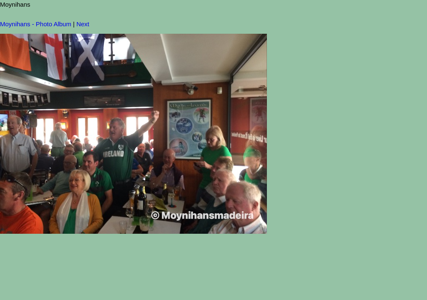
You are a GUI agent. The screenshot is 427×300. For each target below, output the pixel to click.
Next (82, 24)
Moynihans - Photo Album (35, 24)
